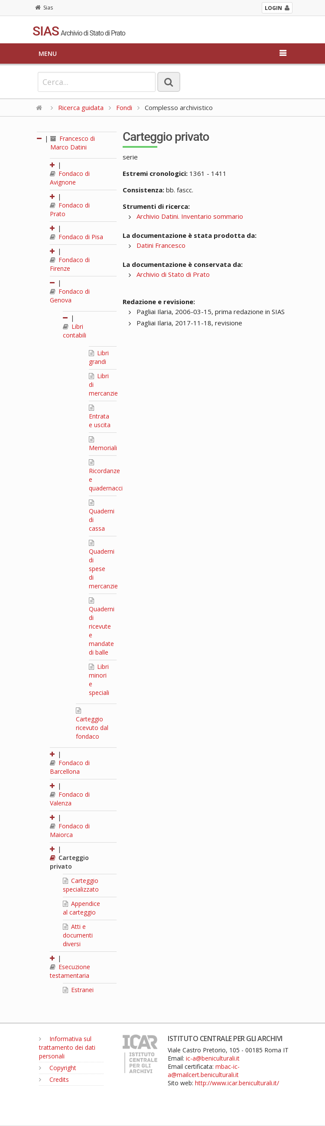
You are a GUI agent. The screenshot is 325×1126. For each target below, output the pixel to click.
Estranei (78, 990)
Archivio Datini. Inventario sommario (189, 216)
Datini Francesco (160, 245)
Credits (54, 1079)
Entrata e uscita (99, 417)
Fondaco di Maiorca (70, 830)
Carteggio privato (69, 861)
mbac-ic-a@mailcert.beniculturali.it (204, 1070)
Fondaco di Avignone (70, 177)
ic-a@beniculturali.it (213, 1058)
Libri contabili (74, 330)
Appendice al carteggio (81, 907)
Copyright (57, 1068)
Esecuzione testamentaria (70, 971)
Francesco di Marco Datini (72, 142)
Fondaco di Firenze (70, 264)
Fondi (124, 107)
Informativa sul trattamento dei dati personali (67, 1047)
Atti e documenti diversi (78, 935)
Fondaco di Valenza (70, 798)
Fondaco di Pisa (76, 237)
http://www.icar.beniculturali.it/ (237, 1083)
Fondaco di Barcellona (70, 767)
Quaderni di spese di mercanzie (103, 565)
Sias (44, 7)
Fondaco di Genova (70, 295)
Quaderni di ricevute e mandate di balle (101, 626)
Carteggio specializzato (81, 884)
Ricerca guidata (81, 107)
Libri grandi (99, 357)
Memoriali (103, 444)
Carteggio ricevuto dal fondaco (92, 723)
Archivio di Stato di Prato (173, 274)
